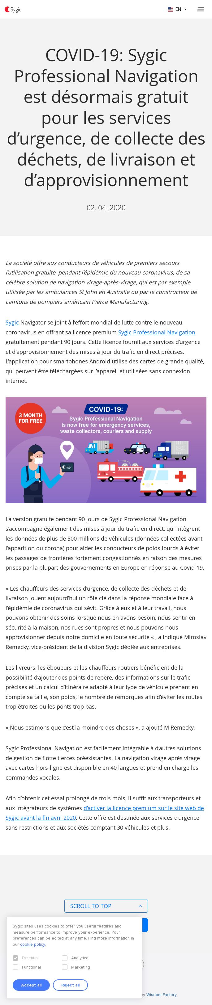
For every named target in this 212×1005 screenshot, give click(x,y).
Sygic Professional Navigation (156, 332)
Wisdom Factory (161, 994)
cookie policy (32, 944)
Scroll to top (106, 906)
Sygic (12, 322)
